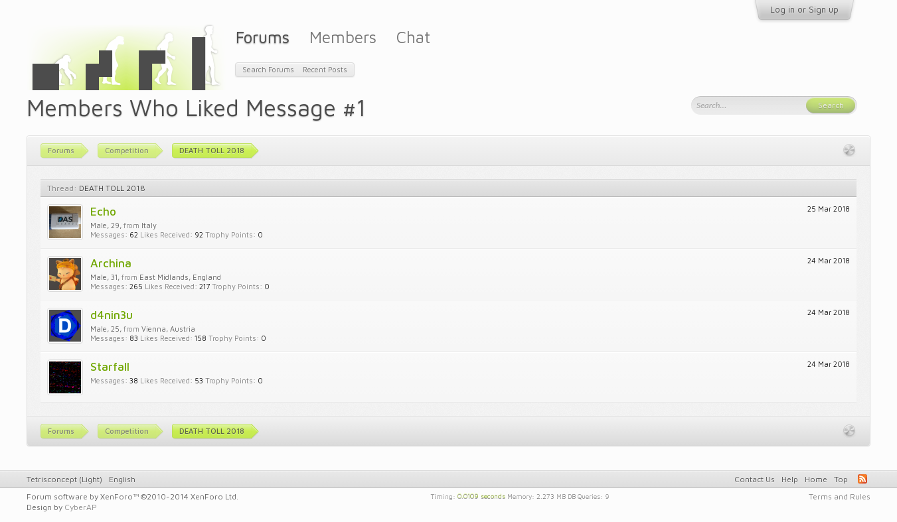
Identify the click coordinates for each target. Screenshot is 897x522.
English (122, 479)
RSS (862, 479)
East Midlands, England (180, 277)
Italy (149, 225)
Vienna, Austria (168, 328)
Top (841, 479)
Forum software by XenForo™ (132, 496)
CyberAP (80, 507)
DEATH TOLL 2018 (112, 188)
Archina (110, 263)
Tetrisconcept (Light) (64, 479)
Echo (103, 211)
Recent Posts (325, 69)
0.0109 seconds (481, 495)
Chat (413, 36)
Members (342, 36)
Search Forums (268, 69)
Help (789, 479)
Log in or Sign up (804, 9)
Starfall (109, 366)
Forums (262, 36)
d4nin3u (111, 315)
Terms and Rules (839, 496)
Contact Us (754, 479)
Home (816, 479)
